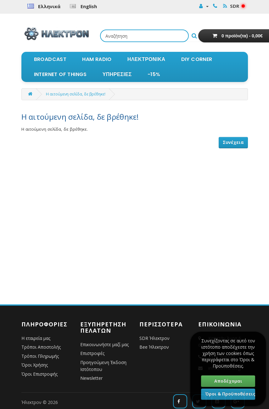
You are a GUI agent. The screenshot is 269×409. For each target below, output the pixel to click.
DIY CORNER (196, 59)
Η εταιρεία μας (35, 338)
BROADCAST (50, 59)
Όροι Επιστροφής (39, 374)
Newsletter (91, 378)
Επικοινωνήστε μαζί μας (104, 344)
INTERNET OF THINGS (60, 74)
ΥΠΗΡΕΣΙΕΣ (117, 74)
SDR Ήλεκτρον (154, 338)
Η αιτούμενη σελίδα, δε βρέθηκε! (75, 94)
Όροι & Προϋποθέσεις (230, 394)
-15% (154, 74)
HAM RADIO (97, 59)
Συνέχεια (233, 142)
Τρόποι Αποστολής (41, 347)
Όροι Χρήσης (34, 365)
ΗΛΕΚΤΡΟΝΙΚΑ (146, 59)
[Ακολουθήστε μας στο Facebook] (180, 401)
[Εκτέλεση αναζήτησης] (194, 35)
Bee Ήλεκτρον (154, 347)
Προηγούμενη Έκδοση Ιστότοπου (103, 365)
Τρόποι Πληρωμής (40, 356)
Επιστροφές (92, 353)
